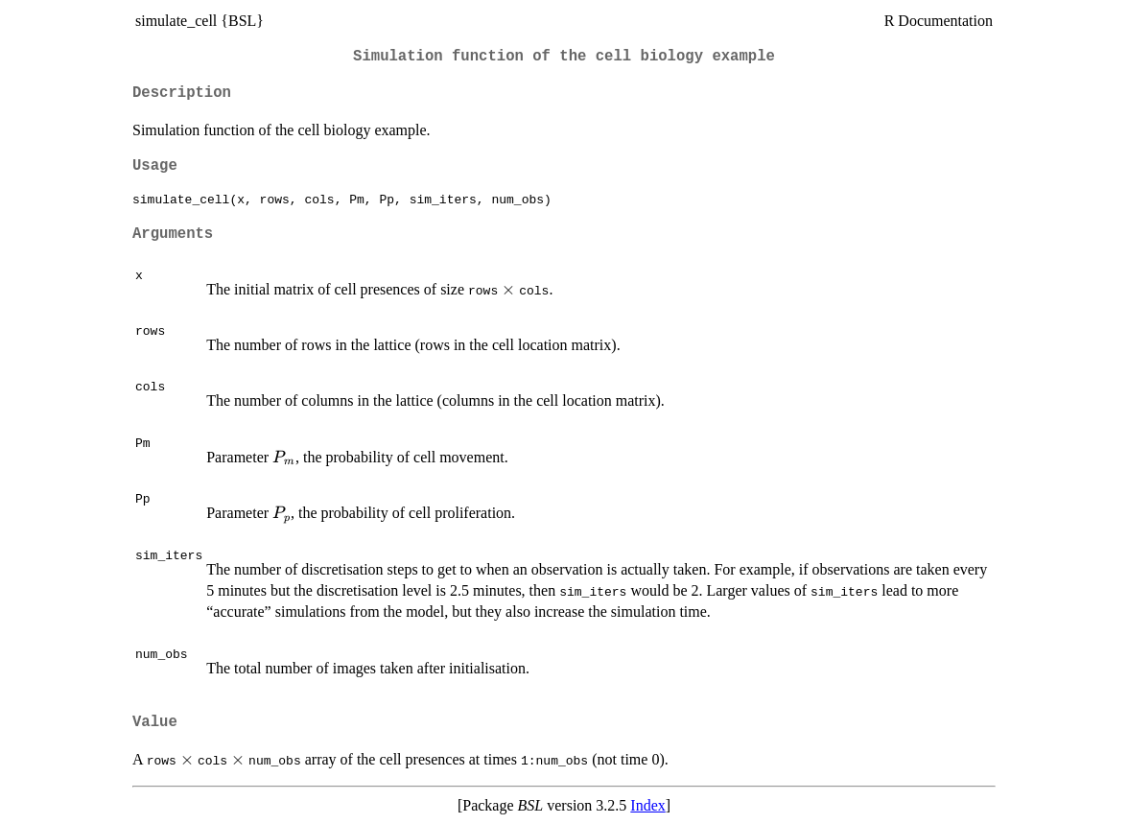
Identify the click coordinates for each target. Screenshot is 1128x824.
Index (647, 805)
